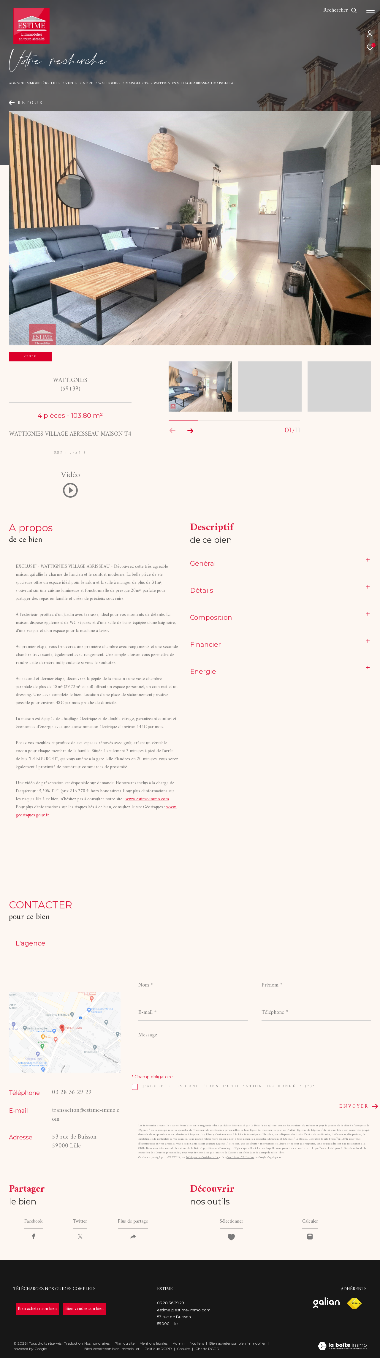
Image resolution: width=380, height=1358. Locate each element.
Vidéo (70, 477)
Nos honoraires (97, 1343)
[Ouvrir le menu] (370, 10)
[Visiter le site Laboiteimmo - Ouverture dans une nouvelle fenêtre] (342, 1346)
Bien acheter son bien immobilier (238, 1343)
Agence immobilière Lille (35, 83)
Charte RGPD (207, 1348)
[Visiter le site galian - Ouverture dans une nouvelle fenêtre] (326, 1302)
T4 (147, 83)
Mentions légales (154, 1343)
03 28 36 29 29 (72, 1092)
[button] (190, 430)
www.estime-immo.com (147, 799)
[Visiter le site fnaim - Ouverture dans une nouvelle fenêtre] (354, 1303)
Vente (71, 83)
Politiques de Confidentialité (202, 1157)
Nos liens (197, 1343)
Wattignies (109, 83)
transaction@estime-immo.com (85, 1115)
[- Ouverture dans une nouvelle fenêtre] (37, 1309)
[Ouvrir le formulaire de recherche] (340, 10)
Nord (88, 83)
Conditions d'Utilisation (240, 1157)
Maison (132, 83)
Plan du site (125, 1343)
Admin (179, 1343)
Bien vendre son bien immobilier (112, 1348)
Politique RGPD (158, 1348)
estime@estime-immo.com (183, 1310)
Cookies (183, 1349)
